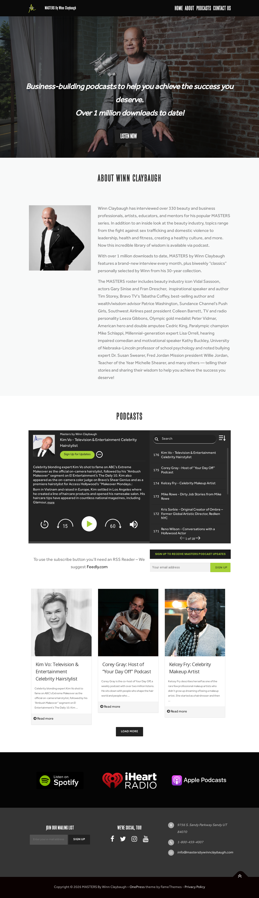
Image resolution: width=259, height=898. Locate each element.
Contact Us (222, 8)
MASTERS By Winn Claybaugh (60, 8)
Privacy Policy (195, 887)
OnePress (137, 887)
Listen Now (128, 136)
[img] (99, 454)
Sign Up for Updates (77, 454)
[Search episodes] (184, 439)
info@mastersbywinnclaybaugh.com (205, 852)
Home (179, 8)
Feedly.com (97, 567)
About (189, 8)
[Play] (90, 524)
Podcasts (203, 8)
